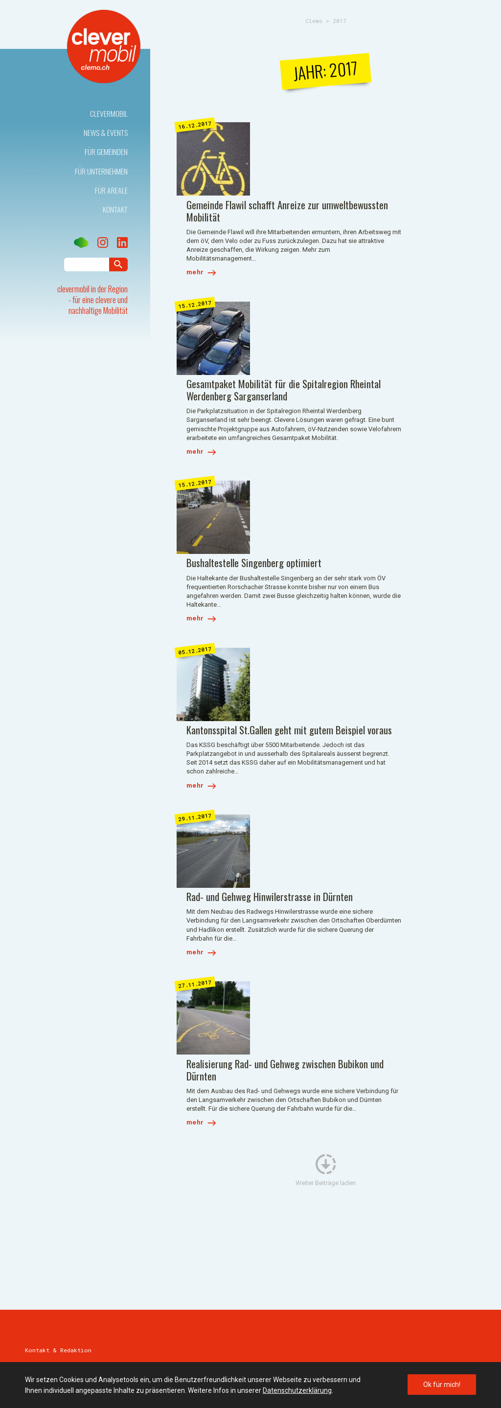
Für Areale (112, 190)
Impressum (40, 1356)
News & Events (106, 132)
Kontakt (115, 209)
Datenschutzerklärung (297, 1390)
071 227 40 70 (57, 1073)
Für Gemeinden (106, 151)
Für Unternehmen (101, 171)
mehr (268, 196)
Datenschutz (87, 1356)
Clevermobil (109, 113)
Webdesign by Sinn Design (435, 1356)
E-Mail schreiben (49, 1083)
